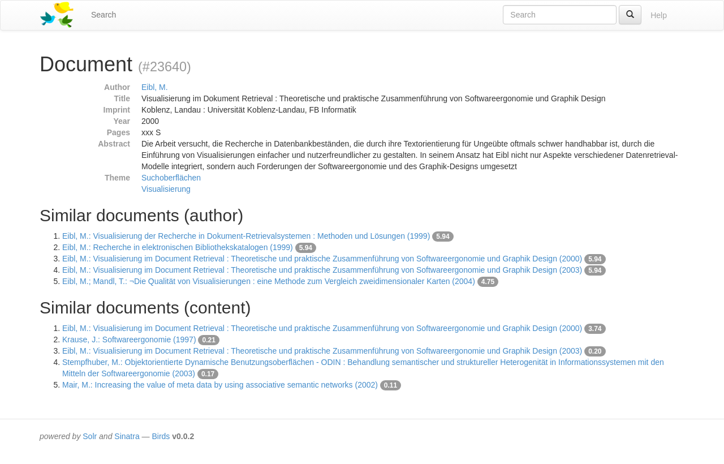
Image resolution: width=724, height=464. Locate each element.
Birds (161, 436)
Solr (90, 436)
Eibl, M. (154, 87)
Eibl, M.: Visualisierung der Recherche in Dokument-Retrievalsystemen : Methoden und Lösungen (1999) (246, 235)
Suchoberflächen (171, 177)
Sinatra (126, 436)
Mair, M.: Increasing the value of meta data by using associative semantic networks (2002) (220, 384)
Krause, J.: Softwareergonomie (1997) (129, 339)
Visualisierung (166, 189)
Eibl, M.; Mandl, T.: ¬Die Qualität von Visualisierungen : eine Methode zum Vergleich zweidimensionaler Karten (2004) (268, 281)
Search (103, 14)
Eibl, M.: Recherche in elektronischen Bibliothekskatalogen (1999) (177, 247)
